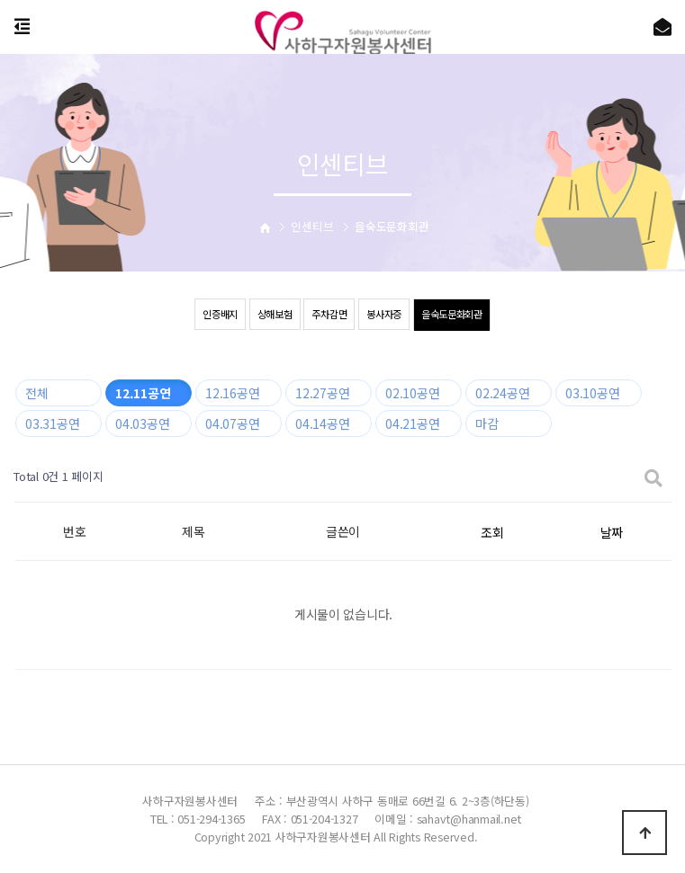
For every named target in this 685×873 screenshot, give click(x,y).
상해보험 (269, 314)
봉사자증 (386, 314)
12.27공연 (322, 393)
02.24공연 (502, 393)
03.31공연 (52, 423)
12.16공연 (232, 393)
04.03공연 (142, 423)
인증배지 (212, 314)
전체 (36, 393)
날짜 (611, 532)
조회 (492, 532)
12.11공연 (142, 393)
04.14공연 (322, 423)
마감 (486, 423)
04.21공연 (412, 423)
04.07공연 (232, 423)
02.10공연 (412, 393)
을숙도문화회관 (458, 314)
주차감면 (328, 314)
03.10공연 (592, 393)
